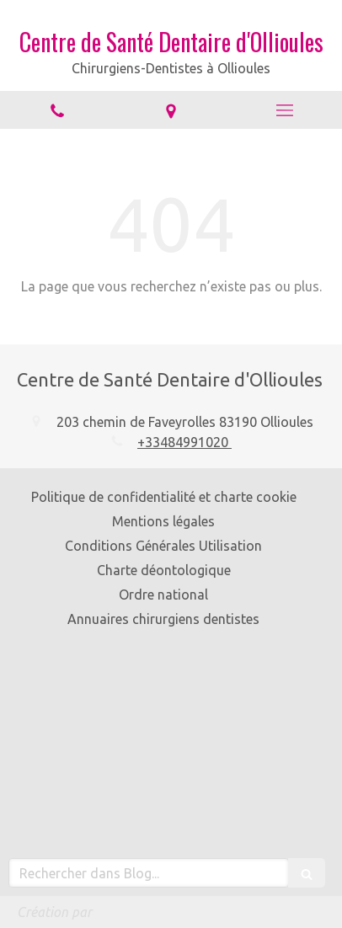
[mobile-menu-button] (285, 110)
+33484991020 (184, 442)
